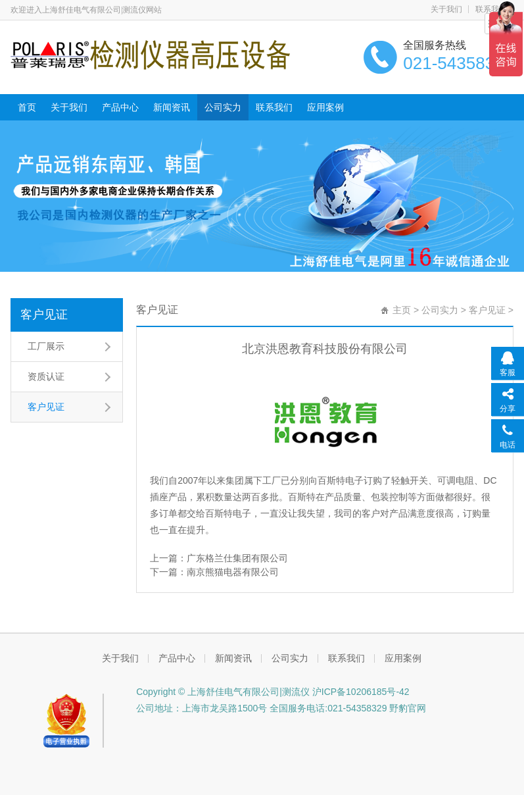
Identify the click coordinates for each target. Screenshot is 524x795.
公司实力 (222, 107)
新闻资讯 (171, 107)
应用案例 (325, 107)
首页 (27, 107)
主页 (402, 310)
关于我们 (446, 9)
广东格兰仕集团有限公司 (237, 558)
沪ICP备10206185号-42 (360, 691)
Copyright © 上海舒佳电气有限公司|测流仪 (223, 691)
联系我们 (274, 107)
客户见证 (44, 314)
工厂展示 (46, 346)
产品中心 (120, 107)
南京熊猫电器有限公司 (233, 572)
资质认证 (46, 376)
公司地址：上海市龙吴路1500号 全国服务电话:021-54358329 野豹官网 (281, 708)
